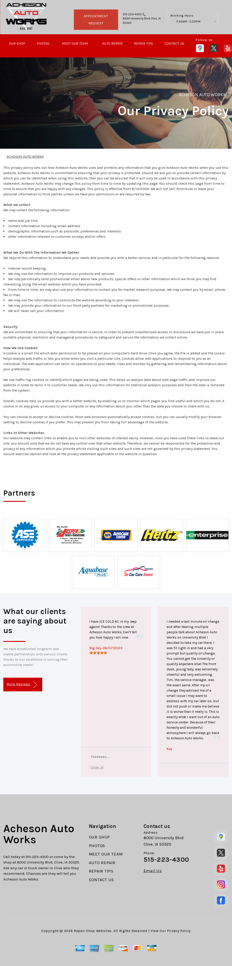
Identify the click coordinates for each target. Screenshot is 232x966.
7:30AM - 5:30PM (188, 21)
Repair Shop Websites (93, 931)
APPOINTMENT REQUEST (96, 19)
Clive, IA (97, 767)
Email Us (153, 871)
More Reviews (22, 684)
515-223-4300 (132, 14)
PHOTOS (43, 43)
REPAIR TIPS (143, 43)
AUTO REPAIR (112, 43)
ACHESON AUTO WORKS (202, 94)
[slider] (98, 652)
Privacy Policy (179, 931)
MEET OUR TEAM (75, 43)
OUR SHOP (17, 43)
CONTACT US (174, 43)
